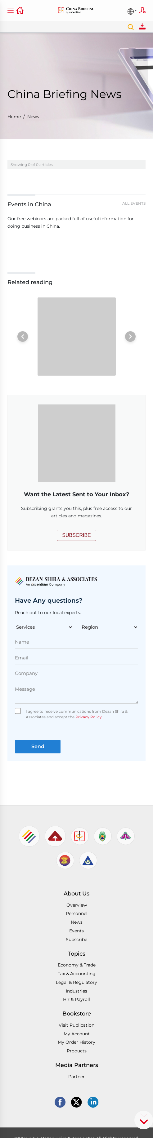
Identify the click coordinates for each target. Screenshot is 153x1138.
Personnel (77, 913)
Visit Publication (76, 1025)
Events (76, 931)
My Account (77, 1034)
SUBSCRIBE (76, 535)
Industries (76, 991)
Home (14, 116)
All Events (134, 203)
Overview (76, 905)
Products (77, 1051)
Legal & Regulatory (76, 982)
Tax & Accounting (77, 973)
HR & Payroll (76, 999)
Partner (76, 1076)
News (33, 116)
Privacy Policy (88, 717)
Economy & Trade (77, 965)
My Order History (76, 1042)
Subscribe (142, 10)
